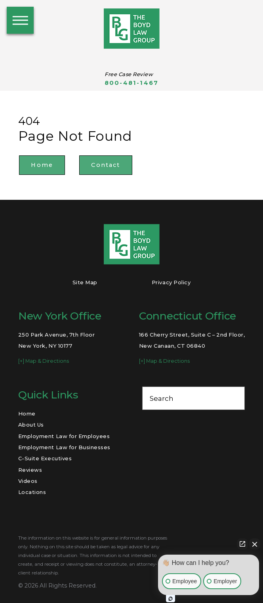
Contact (105, 164)
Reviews (30, 470)
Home (42, 164)
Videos (28, 481)
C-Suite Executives (45, 458)
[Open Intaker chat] (170, 598)
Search (161, 398)
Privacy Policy (171, 282)
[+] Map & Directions (43, 361)
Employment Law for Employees (64, 436)
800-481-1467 (131, 83)
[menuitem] (69, 413)
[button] (20, 20)
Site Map (84, 282)
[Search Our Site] (234, 398)
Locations (32, 492)
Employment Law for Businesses (64, 447)
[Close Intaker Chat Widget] (254, 543)
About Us (31, 424)
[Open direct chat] (242, 543)
